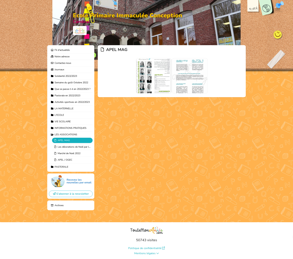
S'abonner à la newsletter (71, 194)
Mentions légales (146, 253)
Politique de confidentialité (146, 248)
